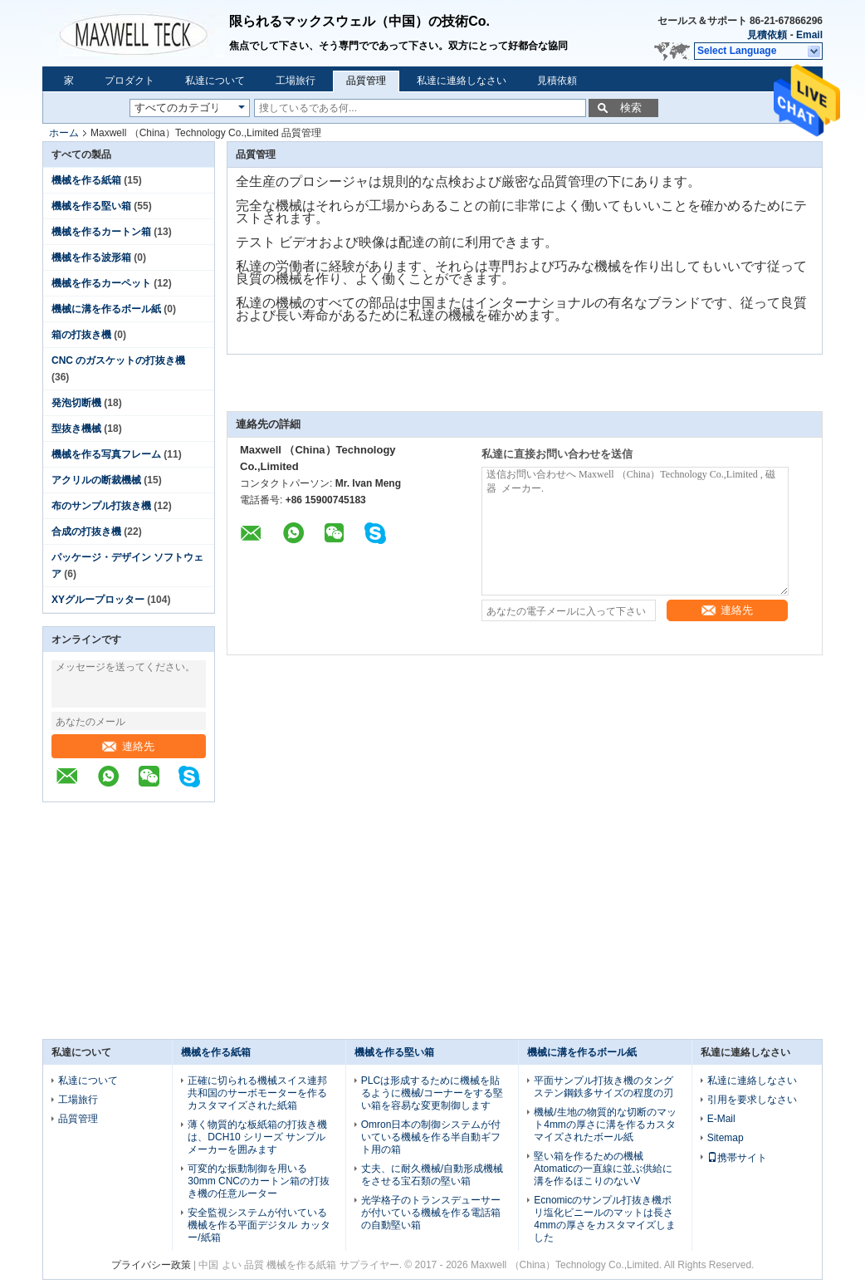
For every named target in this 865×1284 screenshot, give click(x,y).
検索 (631, 107)
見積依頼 (767, 35)
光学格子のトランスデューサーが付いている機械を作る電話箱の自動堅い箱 (431, 1212)
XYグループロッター (97, 599)
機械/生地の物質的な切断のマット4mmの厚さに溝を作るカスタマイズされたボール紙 (605, 1124)
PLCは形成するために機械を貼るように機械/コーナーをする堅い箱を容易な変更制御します (432, 1093)
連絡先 (128, 746)
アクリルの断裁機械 (96, 480)
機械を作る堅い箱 (91, 206)
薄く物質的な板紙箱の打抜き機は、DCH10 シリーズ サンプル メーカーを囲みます (257, 1137)
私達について (215, 80)
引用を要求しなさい (752, 1099)
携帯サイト (737, 1158)
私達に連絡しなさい (461, 80)
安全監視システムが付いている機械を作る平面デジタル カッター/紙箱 (259, 1225)
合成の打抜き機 (86, 531)
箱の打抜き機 (81, 335)
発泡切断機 (76, 403)
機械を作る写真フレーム (106, 454)
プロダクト (129, 80)
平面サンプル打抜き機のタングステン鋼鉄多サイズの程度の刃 (603, 1087)
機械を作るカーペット (101, 283)
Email (809, 35)
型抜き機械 (76, 428)
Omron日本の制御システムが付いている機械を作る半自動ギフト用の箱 (431, 1137)
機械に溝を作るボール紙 (106, 309)
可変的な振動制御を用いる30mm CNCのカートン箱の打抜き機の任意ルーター (259, 1181)
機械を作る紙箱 (86, 180)
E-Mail (721, 1119)
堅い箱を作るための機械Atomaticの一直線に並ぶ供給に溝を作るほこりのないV (603, 1168)
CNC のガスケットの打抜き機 (118, 360)
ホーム (64, 133)
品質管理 (366, 80)
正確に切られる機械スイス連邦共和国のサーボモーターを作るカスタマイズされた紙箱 (257, 1093)
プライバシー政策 (151, 1265)
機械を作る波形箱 (91, 257)
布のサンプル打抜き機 (101, 506)
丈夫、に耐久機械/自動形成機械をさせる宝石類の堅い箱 (432, 1175)
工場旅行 (295, 80)
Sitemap (725, 1138)
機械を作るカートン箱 (101, 232)
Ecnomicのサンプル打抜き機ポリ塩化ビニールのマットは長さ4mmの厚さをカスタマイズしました (605, 1218)
